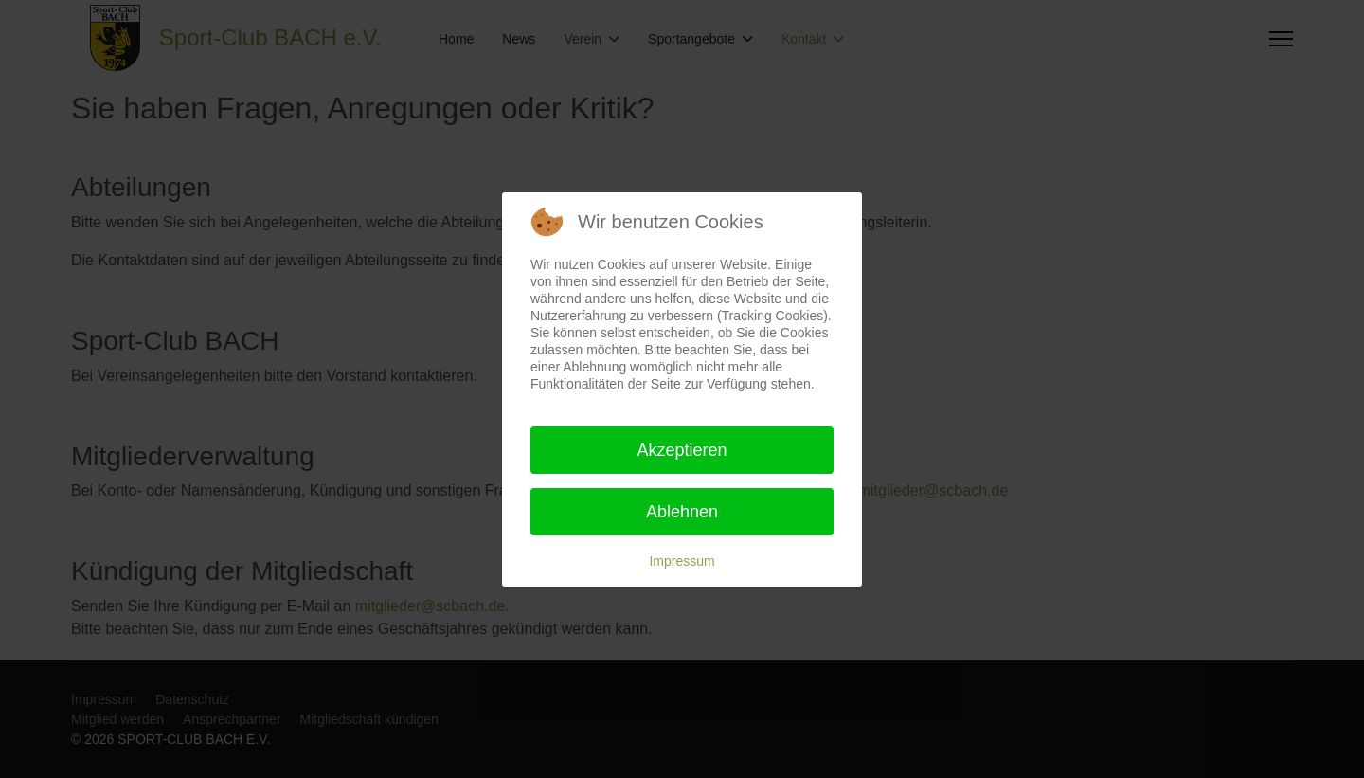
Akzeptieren (682, 450)
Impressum (681, 561)
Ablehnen (682, 511)
